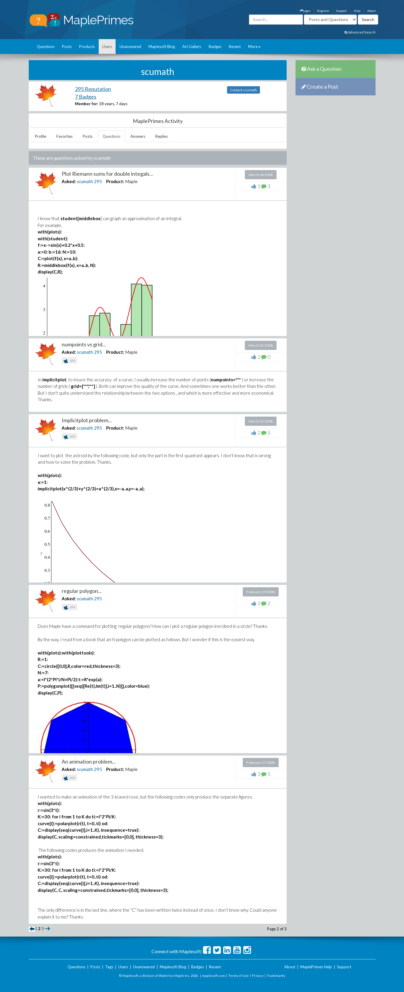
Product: (115, 181)
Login (305, 10)
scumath (85, 181)
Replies (161, 136)
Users (107, 46)
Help (357, 10)
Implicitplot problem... (87, 420)
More (254, 46)
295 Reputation (93, 89)
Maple (131, 181)
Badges (215, 46)
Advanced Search (360, 32)
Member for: (86, 103)
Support (341, 10)
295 (98, 181)
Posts (67, 46)
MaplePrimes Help (316, 966)
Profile (40, 136)
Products (87, 46)
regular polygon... (82, 591)
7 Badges (85, 96)
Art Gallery (191, 46)
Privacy (258, 975)
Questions (46, 46)
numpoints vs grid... (84, 344)
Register (323, 10)
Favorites (64, 136)
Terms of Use (238, 975)
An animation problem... (89, 761)
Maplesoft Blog (161, 46)
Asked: (69, 181)
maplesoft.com (213, 975)
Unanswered (130, 46)
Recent (235, 46)
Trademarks (276, 975)
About (371, 10)
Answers (137, 136)
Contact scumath (243, 90)
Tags (109, 966)
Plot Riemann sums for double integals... (107, 173)
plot (69, 361)
